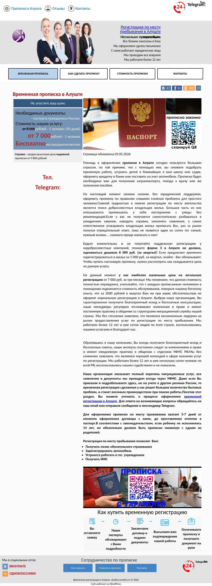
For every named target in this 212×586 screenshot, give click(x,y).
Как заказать (78, 567)
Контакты (180, 73)
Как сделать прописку (84, 73)
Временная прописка (33, 73)
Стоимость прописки (132, 73)
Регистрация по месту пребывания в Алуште (140, 29)
